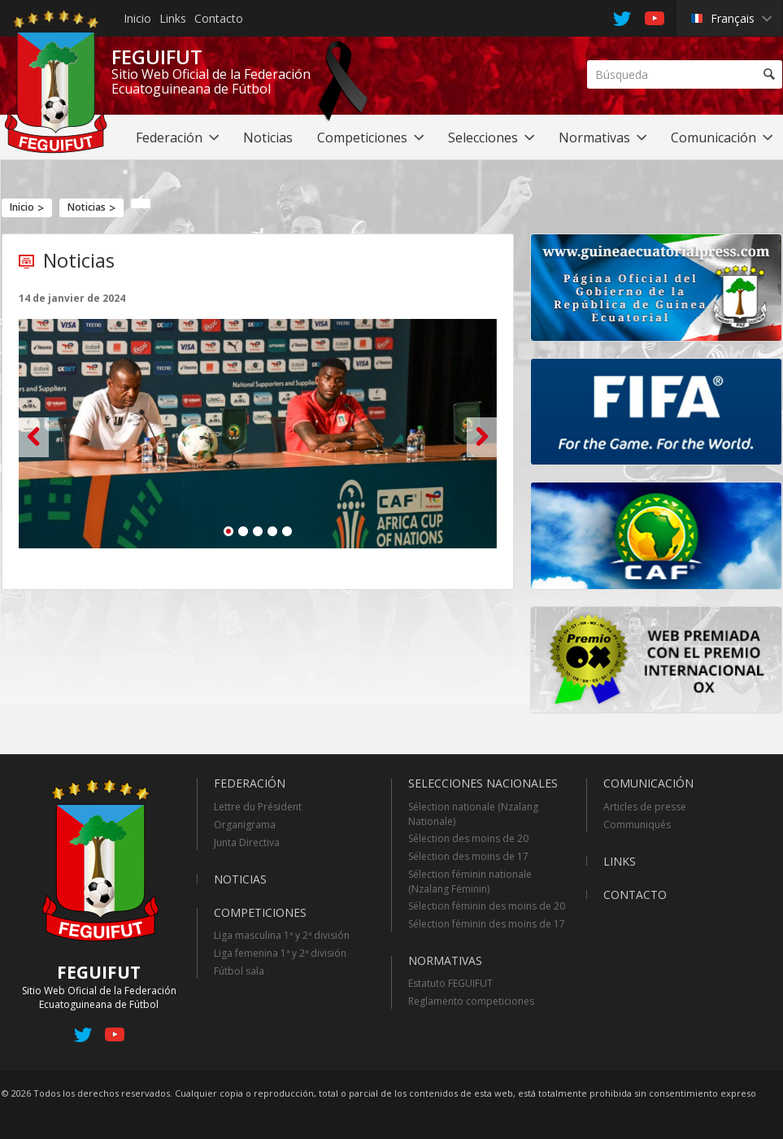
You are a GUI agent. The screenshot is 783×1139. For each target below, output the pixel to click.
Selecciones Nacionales (483, 783)
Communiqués (637, 824)
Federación (249, 783)
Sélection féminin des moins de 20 (486, 906)
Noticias (86, 207)
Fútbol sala (239, 971)
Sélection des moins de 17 (468, 856)
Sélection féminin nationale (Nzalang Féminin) (470, 881)
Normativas (445, 960)
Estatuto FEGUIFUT (450, 983)
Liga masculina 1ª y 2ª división (282, 935)
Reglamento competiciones (471, 1001)
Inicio (137, 18)
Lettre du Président (258, 807)
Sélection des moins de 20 (468, 838)
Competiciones (260, 912)
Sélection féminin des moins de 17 (486, 924)
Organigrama (245, 824)
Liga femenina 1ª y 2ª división (280, 953)
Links (172, 18)
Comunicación (648, 783)
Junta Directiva (247, 842)
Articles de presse (644, 807)
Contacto (218, 18)
